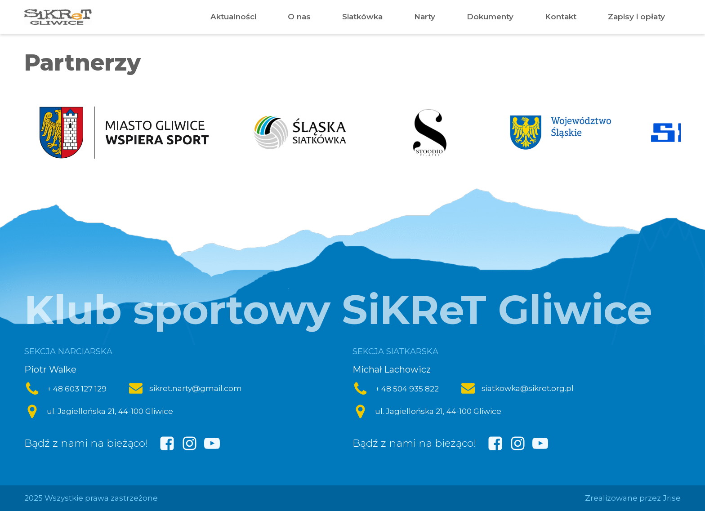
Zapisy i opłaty (636, 16)
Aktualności (233, 16)
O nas (299, 16)
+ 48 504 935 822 (407, 388)
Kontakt (560, 16)
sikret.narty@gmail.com (195, 388)
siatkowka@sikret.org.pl (528, 388)
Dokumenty (490, 16)
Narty (424, 16)
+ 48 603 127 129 (77, 388)
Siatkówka (362, 16)
